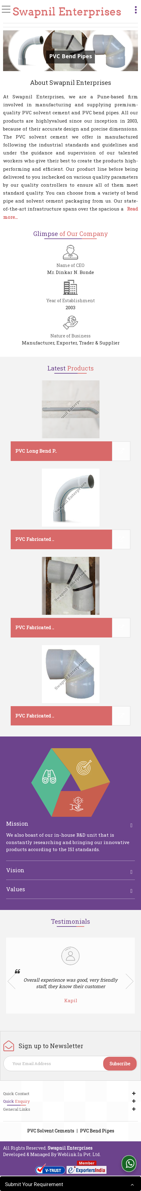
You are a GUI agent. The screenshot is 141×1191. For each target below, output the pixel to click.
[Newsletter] (70, 1063)
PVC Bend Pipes (97, 1131)
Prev (11, 981)
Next (129, 981)
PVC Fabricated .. (34, 539)
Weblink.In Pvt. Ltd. (79, 1154)
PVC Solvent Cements (50, 1131)
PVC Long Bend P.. (36, 451)
